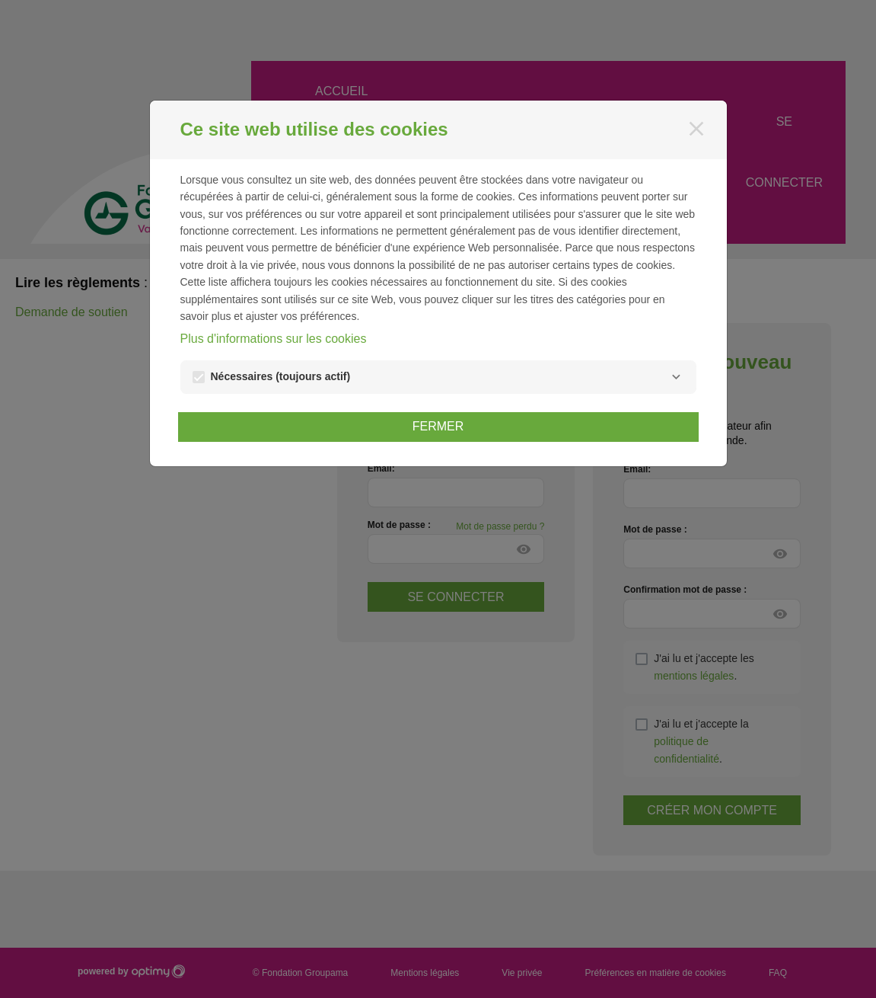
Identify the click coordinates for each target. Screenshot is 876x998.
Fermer (438, 426)
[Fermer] (696, 128)
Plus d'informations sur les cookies (273, 338)
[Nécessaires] (676, 377)
